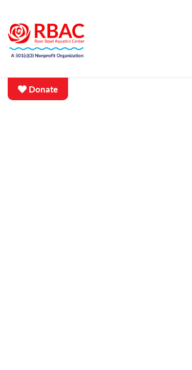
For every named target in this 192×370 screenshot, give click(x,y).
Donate (38, 89)
